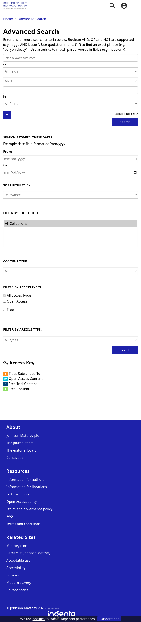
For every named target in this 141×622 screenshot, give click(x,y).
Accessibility (15, 567)
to (5, 165)
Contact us (14, 457)
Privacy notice (17, 590)
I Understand (109, 618)
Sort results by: (17, 185)
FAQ (9, 516)
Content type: (15, 261)
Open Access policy (21, 501)
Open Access (17, 301)
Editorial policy (18, 494)
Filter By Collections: (21, 213)
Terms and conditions (23, 524)
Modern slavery (18, 582)
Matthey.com (16, 545)
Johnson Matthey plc (22, 435)
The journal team (20, 443)
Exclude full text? (124, 114)
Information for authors (25, 479)
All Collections (70, 223)
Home (8, 19)
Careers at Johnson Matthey (28, 553)
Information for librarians (26, 486)
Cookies (12, 575)
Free (10, 309)
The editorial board (21, 450)
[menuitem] (112, 5)
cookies (39, 618)
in (4, 64)
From (7, 151)
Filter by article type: (22, 329)
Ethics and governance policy (29, 509)
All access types (19, 295)
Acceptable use (18, 560)
